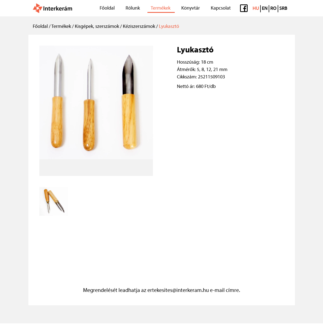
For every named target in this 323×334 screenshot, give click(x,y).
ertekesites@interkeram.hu (178, 290)
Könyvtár (190, 8)
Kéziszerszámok (139, 26)
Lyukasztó (169, 26)
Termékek (160, 8)
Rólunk (133, 8)
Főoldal (107, 8)
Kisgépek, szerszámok (97, 26)
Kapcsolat (221, 8)
